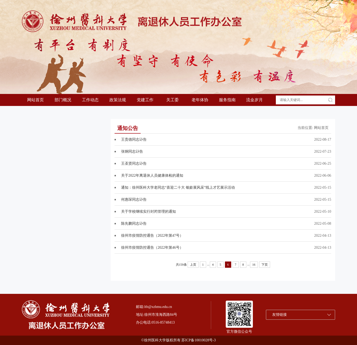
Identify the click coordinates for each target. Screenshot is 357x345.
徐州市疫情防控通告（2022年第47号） (152, 235)
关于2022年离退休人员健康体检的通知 (152, 175)
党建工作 (145, 100)
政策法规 (117, 100)
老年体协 (200, 100)
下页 (264, 264)
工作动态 (90, 100)
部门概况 (63, 100)
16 (253, 264)
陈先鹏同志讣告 (134, 223)
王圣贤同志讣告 (134, 163)
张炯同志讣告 (132, 151)
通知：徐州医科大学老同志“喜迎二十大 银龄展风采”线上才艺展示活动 (178, 187)
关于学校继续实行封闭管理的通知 (148, 211)
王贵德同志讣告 (134, 139)
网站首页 (35, 100)
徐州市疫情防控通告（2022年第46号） (152, 247)
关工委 (172, 100)
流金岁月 (254, 100)
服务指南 (227, 100)
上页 (193, 264)
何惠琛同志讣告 (134, 199)
